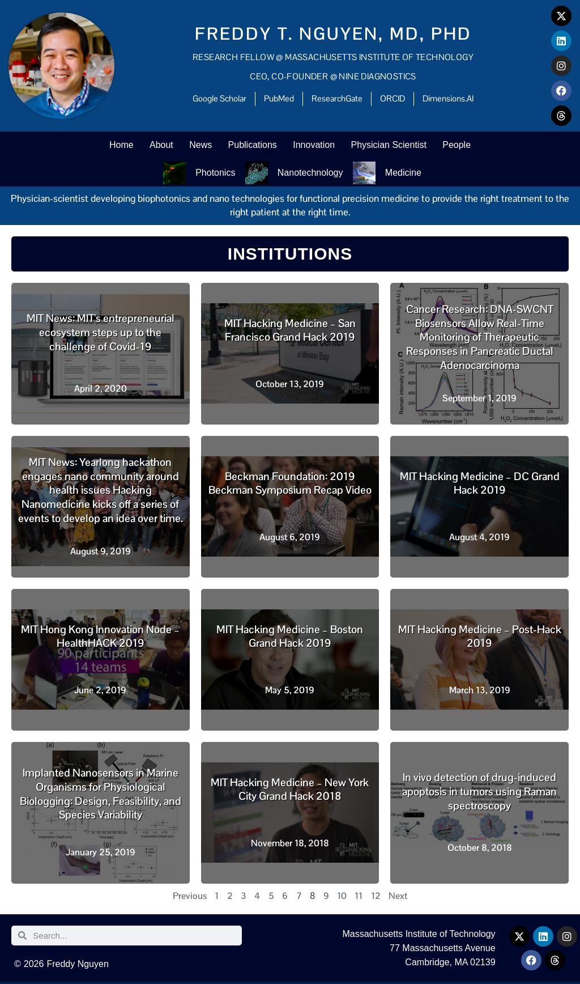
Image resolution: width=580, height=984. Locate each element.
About (160, 145)
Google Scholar (219, 98)
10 (342, 898)
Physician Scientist (390, 145)
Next (398, 898)
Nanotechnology (310, 174)
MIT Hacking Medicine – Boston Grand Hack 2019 (289, 638)
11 (358, 898)
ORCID (392, 98)
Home (118, 145)
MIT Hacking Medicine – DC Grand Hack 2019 (480, 485)
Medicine (404, 174)
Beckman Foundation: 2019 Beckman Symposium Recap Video (290, 485)
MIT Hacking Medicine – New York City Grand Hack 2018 (290, 791)
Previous (190, 898)
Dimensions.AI (448, 98)
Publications (252, 145)
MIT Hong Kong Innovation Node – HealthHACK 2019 (100, 638)
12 (376, 898)
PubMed (279, 98)
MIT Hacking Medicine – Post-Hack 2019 (479, 638)
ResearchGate (337, 98)
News (200, 145)
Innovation (315, 145)
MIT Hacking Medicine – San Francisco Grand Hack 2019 (290, 332)
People (459, 145)
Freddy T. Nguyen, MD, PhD (333, 34)
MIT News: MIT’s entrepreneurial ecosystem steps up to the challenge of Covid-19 (100, 334)
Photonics (214, 174)
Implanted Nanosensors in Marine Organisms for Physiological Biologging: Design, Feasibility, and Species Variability (100, 795)
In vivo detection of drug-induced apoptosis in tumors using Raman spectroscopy (479, 793)
